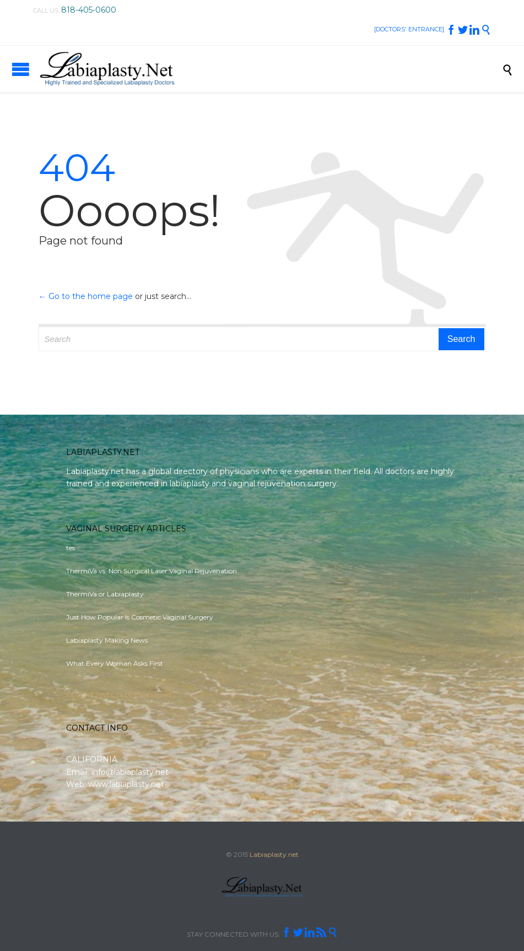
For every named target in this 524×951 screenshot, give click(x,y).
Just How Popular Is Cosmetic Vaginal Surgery (139, 617)
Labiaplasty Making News (107, 640)
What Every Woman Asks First (114, 663)
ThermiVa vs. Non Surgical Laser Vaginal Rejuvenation (151, 571)
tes (70, 548)
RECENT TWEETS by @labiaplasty (121, 695)
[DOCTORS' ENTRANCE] (409, 29)
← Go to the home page (86, 296)
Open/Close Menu (20, 69)
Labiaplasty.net (274, 854)
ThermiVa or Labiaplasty (105, 594)
